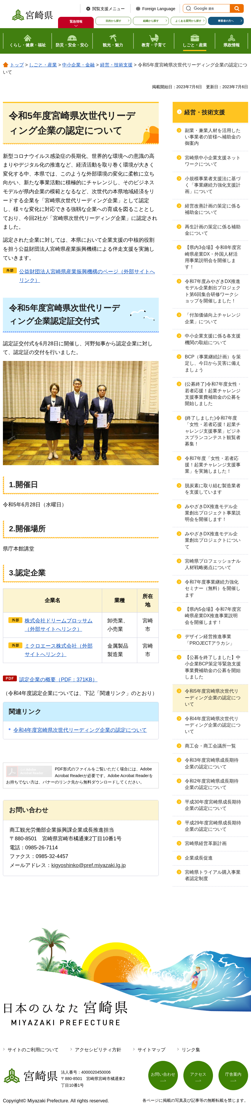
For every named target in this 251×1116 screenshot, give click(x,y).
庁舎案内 (233, 1074)
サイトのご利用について (33, 1049)
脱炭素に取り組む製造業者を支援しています (213, 488)
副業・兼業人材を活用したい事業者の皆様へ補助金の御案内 (213, 137)
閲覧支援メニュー (108, 8)
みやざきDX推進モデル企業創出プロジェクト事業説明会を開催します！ (213, 513)
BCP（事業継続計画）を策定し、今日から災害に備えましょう (213, 363)
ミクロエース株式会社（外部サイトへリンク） (59, 650)
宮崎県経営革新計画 (206, 843)
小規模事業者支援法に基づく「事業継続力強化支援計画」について (213, 185)
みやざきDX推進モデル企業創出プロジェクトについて (213, 540)
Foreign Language (158, 8)
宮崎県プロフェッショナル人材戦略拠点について (213, 564)
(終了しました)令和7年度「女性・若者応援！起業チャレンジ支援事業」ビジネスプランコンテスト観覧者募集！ (213, 431)
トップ (17, 64)
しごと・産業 (43, 64)
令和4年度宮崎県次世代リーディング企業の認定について (80, 730)
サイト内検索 (187, 8)
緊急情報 (76, 21)
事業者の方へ (226, 20)
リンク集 (191, 1049)
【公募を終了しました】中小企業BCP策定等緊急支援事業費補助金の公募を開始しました (213, 667)
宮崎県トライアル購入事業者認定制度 (213, 875)
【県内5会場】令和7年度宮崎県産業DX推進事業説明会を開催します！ (213, 616)
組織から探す (151, 20)
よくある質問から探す (188, 20)
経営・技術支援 (116, 64)
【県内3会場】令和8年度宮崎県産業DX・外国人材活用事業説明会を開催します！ (213, 257)
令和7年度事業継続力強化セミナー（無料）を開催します (213, 588)
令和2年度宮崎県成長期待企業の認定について (212, 784)
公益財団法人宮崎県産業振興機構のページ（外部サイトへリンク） (87, 276)
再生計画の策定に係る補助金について (213, 230)
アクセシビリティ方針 (98, 1049)
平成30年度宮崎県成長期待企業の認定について (213, 805)
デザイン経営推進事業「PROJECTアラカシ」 (209, 639)
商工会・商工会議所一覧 (210, 745)
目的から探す (113, 20)
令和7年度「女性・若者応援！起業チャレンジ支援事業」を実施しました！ (213, 465)
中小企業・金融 (78, 64)
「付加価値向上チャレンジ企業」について (213, 318)
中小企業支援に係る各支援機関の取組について (213, 339)
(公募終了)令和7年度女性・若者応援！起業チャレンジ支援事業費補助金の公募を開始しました (213, 394)
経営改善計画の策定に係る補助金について (213, 209)
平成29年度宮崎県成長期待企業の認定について (213, 826)
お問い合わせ (163, 1074)
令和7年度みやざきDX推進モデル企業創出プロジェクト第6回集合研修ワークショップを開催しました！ (213, 291)
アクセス (198, 1074)
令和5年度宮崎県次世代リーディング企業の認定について (213, 698)
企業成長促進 (199, 857)
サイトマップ (151, 1049)
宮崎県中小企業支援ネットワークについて (213, 161)
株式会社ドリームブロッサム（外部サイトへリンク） (59, 625)
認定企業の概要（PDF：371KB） (58, 679)
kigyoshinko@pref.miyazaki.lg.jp (88, 865)
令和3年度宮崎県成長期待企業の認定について (212, 763)
